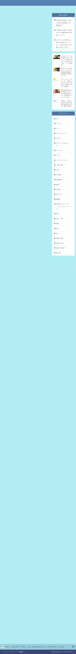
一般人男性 (59, 165)
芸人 (57, 233)
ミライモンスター (62, 160)
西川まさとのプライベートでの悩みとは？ (27, 119)
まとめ (15, 125)
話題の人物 (59, 243)
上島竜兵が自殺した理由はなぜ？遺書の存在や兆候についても (64, 32)
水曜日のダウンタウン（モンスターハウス (62, 206)
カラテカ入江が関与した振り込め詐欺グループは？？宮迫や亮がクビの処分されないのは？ (64, 43)
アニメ (58, 128)
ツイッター (59, 150)
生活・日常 (59, 219)
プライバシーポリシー (44, 8)
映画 (57, 184)
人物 (57, 170)
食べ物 (58, 253)
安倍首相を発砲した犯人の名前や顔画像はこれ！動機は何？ (64, 23)
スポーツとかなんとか (62, 144)
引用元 (9, 258)
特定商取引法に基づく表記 (18, 8)
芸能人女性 (59, 238)
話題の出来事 (7, 15)
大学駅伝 (59, 175)
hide (31, 112)
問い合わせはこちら (59, 8)
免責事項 (32, 8)
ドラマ (58, 155)
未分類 (58, 189)
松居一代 (59, 194)
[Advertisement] (25, 201)
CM (57, 119)
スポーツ (59, 138)
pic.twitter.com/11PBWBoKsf (27, 366)
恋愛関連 (59, 179)
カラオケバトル (61, 133)
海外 (57, 214)
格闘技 (58, 199)
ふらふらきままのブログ (38, 2)
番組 (57, 223)
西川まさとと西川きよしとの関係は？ (26, 122)
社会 (57, 228)
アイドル (59, 123)
